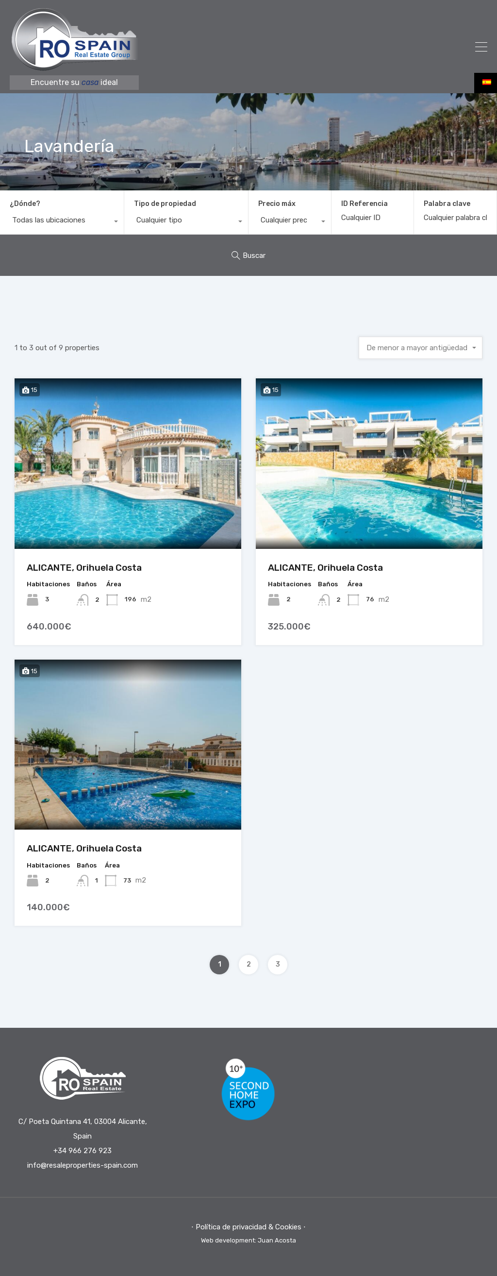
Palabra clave (447, 204)
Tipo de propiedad (165, 204)
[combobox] (62, 222)
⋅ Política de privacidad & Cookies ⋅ (248, 1227)
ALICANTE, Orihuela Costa (84, 567)
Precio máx (277, 204)
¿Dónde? (25, 204)
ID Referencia (364, 204)
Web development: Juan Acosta (248, 1240)
